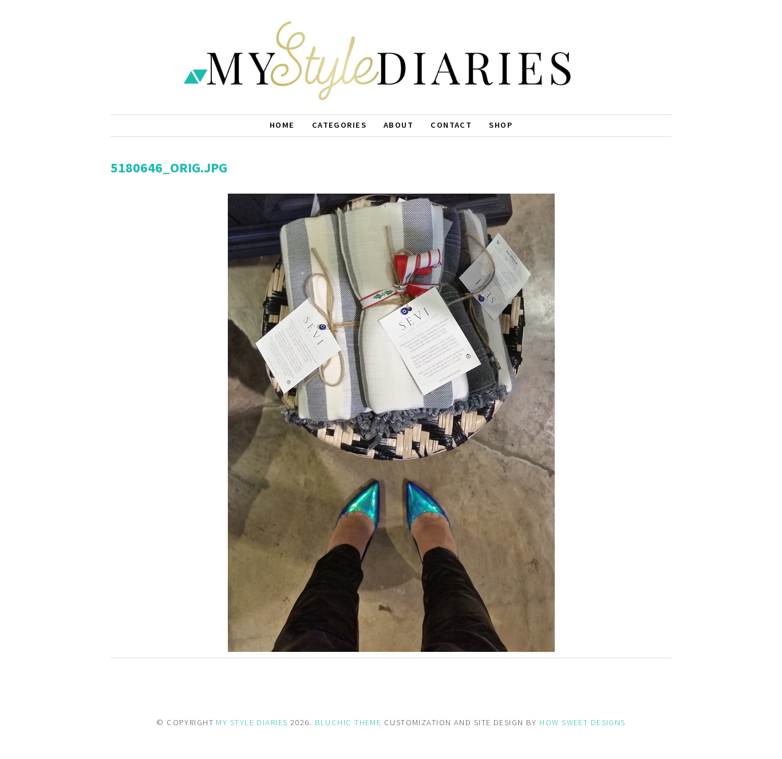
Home (282, 125)
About (398, 125)
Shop (500, 125)
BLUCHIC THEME (348, 722)
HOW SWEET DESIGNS (582, 722)
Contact (451, 125)
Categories (339, 125)
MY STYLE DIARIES (251, 722)
